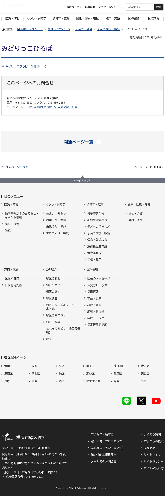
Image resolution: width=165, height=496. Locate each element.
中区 (34, 381)
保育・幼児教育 (97, 239)
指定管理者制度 (97, 324)
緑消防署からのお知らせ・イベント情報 (22, 215)
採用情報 (93, 291)
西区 (61, 381)
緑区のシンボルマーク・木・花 (61, 306)
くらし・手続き (55, 204)
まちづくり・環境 (57, 233)
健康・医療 (135, 220)
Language (149, 448)
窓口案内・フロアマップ (106, 441)
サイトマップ (152, 454)
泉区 (61, 366)
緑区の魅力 (53, 291)
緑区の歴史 (53, 285)
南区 (144, 381)
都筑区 (118, 373)
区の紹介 (51, 269)
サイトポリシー (154, 461)
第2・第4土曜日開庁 (103, 454)
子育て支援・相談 (108, 29)
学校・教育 (94, 259)
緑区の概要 (53, 278)
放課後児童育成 (97, 246)
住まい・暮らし (56, 213)
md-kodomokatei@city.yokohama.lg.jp (54, 107)
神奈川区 (119, 366)
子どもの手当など (98, 226)
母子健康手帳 (95, 213)
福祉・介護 (135, 213)
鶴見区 (145, 373)
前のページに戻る (17, 166)
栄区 (61, 373)
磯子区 (90, 366)
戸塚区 (8, 381)
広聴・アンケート (98, 318)
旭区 (34, 366)
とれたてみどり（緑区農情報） (63, 330)
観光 (49, 339)
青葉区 (8, 366)
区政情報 (92, 269)
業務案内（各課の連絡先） (108, 448)
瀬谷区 (90, 373)
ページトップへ (82, 181)
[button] (82, 142)
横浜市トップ (74, 7)
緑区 (116, 381)
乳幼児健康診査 (97, 220)
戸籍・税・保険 (56, 220)
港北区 (36, 373)
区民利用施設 (13, 285)
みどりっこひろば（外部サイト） (26, 66)
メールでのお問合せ (103, 461)
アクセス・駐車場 (102, 434)
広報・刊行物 (95, 311)
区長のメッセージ (98, 278)
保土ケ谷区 (93, 381)
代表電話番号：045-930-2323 (24, 476)
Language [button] (90, 7)
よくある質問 (152, 434)
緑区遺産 (51, 298)
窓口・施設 (11, 269)
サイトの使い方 (154, 468)
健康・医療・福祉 (139, 204)
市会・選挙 (94, 298)
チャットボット (107, 7)
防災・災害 (12, 224)
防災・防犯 (11, 204)
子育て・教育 (83, 29)
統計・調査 (94, 304)
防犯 (8, 230)
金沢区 (145, 366)
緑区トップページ (59, 29)
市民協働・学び (56, 226)
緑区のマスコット (57, 315)
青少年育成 (94, 253)
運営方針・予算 (97, 285)
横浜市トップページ (30, 29)
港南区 (8, 373)
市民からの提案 (154, 441)
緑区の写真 (53, 322)
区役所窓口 (12, 278)
